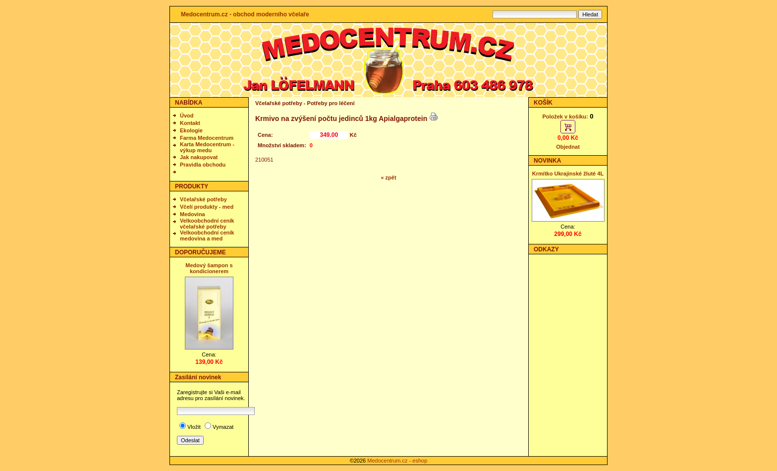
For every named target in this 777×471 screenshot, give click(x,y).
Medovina (192, 214)
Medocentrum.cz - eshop (397, 461)
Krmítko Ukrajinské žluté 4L (568, 174)
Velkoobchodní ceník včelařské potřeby (207, 224)
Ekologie (191, 130)
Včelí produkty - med (206, 207)
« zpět (388, 177)
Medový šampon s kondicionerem (208, 268)
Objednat (568, 147)
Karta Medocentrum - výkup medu (207, 147)
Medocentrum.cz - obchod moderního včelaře (245, 14)
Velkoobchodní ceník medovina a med (207, 235)
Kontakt (190, 123)
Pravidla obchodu (202, 165)
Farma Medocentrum (206, 138)
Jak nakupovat (199, 157)
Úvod (187, 115)
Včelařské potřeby (203, 199)
